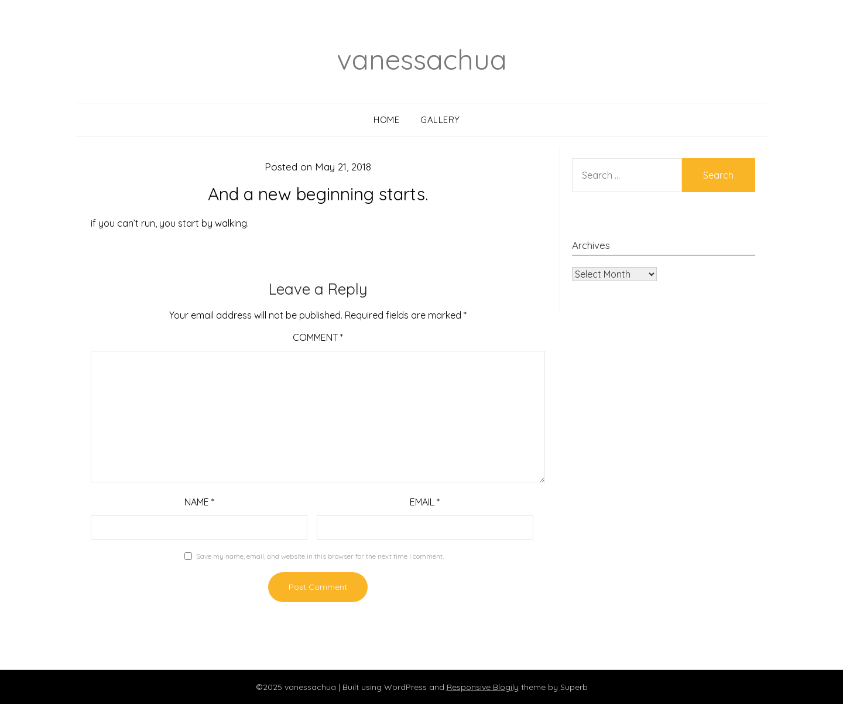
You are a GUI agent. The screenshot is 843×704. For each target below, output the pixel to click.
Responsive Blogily (483, 687)
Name (199, 502)
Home (386, 119)
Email (425, 502)
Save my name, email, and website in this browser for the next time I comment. (320, 556)
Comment (318, 337)
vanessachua (422, 59)
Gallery (440, 119)
